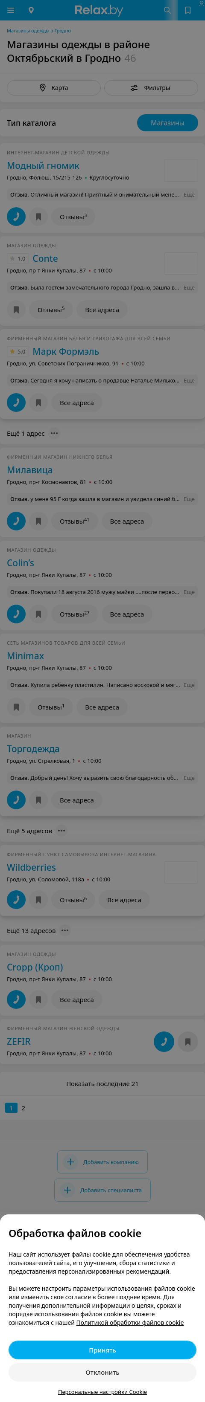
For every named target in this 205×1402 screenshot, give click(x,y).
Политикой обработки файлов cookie (130, 1322)
